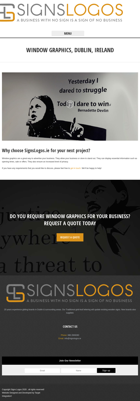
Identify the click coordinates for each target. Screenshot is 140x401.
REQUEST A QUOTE (70, 237)
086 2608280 (73, 335)
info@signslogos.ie (72, 338)
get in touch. (75, 168)
